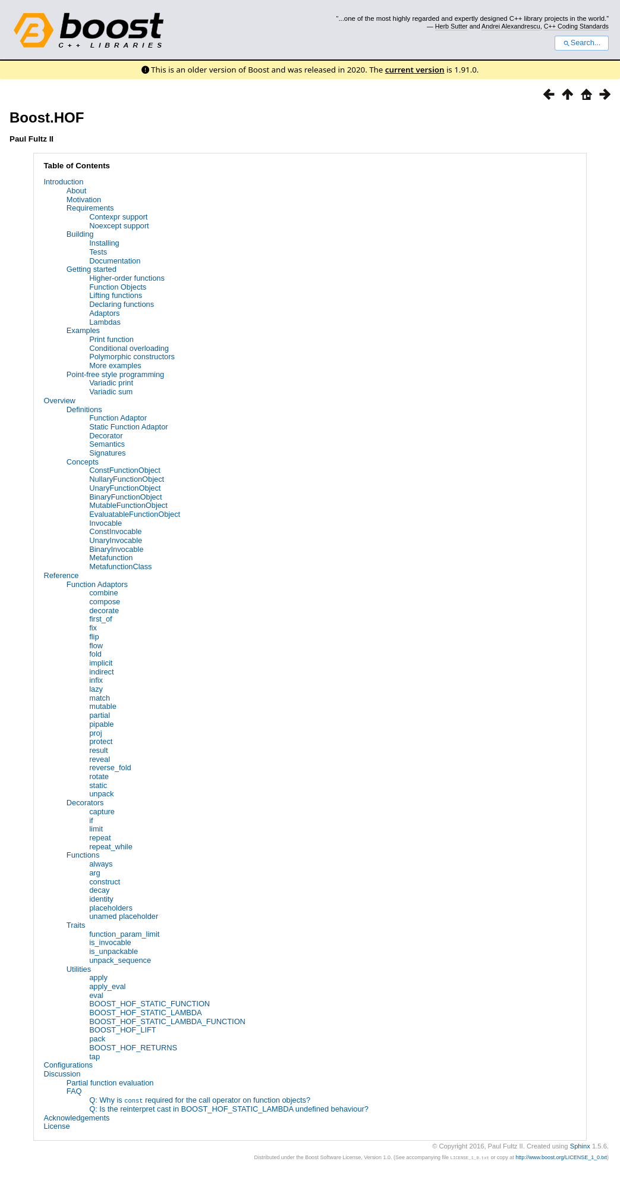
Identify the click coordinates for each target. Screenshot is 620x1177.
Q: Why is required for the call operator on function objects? (199, 1100)
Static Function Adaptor (128, 426)
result (98, 750)
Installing (104, 242)
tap (94, 1056)
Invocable (105, 523)
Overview (59, 400)
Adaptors (104, 313)
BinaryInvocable (116, 549)
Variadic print (111, 382)
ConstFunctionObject (124, 470)
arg (94, 872)
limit (96, 828)
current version (415, 69)
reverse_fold (110, 767)
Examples (83, 330)
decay (99, 890)
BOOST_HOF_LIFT (122, 1029)
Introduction (63, 181)
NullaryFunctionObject (126, 479)
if (91, 820)
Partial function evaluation (110, 1082)
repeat (100, 837)
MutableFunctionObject (128, 505)
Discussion (61, 1073)
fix (93, 627)
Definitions (84, 409)
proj (95, 733)
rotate (99, 776)
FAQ (74, 1091)
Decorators (85, 802)
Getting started (92, 269)
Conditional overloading (129, 348)
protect (100, 741)
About (76, 190)
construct (104, 881)
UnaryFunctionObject (124, 488)
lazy (96, 689)
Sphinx (580, 1145)
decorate (104, 610)
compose (104, 601)
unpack (101, 793)
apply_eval (107, 986)
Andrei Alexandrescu (510, 26)
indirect (101, 671)
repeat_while (111, 846)
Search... (581, 43)
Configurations (68, 1064)
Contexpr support (118, 216)
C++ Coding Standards (576, 26)
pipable (101, 724)
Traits (76, 925)
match (99, 697)
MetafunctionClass (120, 566)
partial (99, 715)
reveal (99, 759)
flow (96, 645)
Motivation (84, 199)
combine (103, 592)
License (56, 1126)
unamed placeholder (123, 916)
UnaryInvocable (115, 540)
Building (80, 234)
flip (94, 636)
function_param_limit (124, 934)
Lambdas (105, 322)
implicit (100, 662)
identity (101, 898)
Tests (98, 251)
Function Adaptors (97, 584)
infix (96, 680)
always (100, 863)
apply (98, 977)
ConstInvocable (115, 531)
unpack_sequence (120, 960)
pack (97, 1038)
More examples (115, 365)
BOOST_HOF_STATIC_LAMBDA (145, 1012)
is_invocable (110, 942)
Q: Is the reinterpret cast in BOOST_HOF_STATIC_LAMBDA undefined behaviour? (229, 1108)
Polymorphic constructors (132, 356)
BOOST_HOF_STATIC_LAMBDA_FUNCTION (167, 1021)
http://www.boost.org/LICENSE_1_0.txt (561, 1157)
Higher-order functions (127, 278)
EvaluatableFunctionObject (134, 514)
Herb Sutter (451, 26)
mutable (103, 706)
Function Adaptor (118, 417)
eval (96, 995)
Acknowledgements (76, 1117)
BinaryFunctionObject (125, 496)
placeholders (111, 907)
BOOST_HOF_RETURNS (133, 1047)
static (98, 785)
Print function (111, 339)
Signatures (107, 452)
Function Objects (117, 287)
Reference (60, 575)
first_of (100, 618)
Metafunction (111, 557)
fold (95, 653)
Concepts (83, 461)
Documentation (114, 260)
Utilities (79, 969)
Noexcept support (119, 225)
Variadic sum (111, 391)
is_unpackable (113, 951)
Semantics (107, 444)
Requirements (90, 207)
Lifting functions (115, 295)
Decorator (105, 435)
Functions (83, 854)
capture (102, 811)
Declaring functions (121, 304)
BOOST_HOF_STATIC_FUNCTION (149, 1003)
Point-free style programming (115, 374)
